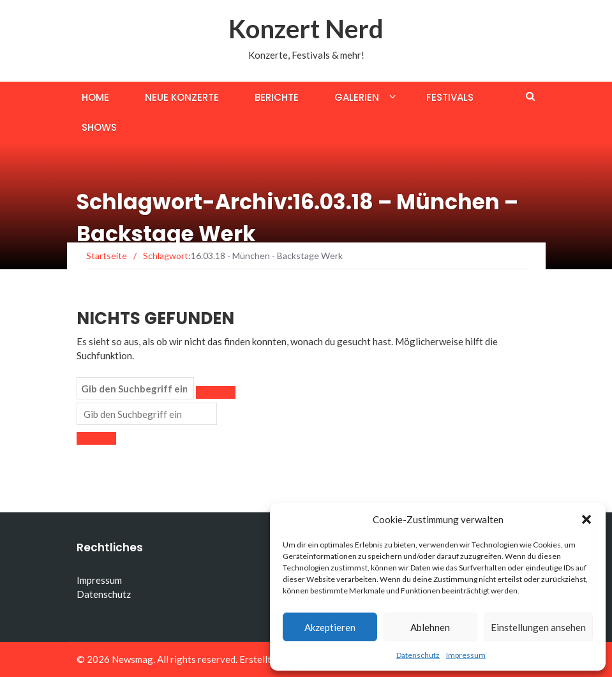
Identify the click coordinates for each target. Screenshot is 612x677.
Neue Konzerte (182, 97)
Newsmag (132, 659)
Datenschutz (418, 655)
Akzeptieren (329, 627)
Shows (99, 127)
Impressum (466, 655)
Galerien (356, 97)
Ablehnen (430, 627)
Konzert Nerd (306, 28)
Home (95, 97)
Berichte (277, 97)
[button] (586, 519)
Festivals (450, 97)
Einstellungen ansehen (538, 627)
